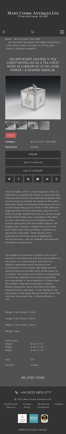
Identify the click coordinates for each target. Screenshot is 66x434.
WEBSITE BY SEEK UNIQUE (33, 430)
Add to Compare (33, 171)
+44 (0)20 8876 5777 (32, 392)
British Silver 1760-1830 (27, 39)
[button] (32, 32)
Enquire (33, 154)
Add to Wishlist (33, 162)
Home (8, 39)
